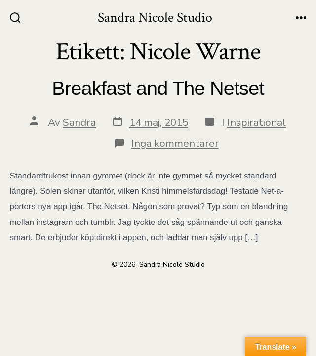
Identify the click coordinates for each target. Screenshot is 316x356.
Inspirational (256, 122)
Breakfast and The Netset (158, 88)
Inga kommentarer (175, 143)
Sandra (79, 122)
